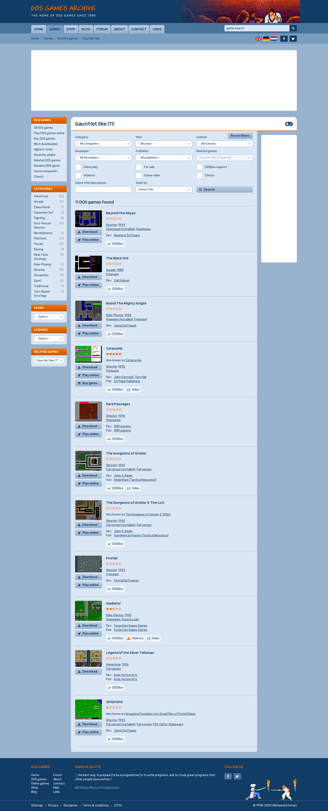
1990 (121, 366)
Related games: (207, 151)
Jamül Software (125, 325)
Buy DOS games (44, 138)
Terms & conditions (96, 805)
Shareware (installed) (120, 229)
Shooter (111, 225)
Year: (139, 137)
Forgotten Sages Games (130, 626)
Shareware (143, 229)
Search (209, 189)
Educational (49, 207)
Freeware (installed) (119, 319)
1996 (127, 315)
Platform (49, 239)
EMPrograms (122, 426)
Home (38, 29)
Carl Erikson (121, 280)
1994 (121, 225)
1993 (121, 465)
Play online (90, 240)
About (119, 29)
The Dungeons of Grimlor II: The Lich (135, 502)
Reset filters (240, 136)
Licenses (41, 330)
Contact (138, 29)
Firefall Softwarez (126, 580)
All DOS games (43, 128)
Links (157, 29)
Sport (49, 281)
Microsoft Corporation (104, 787)
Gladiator (113, 603)
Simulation (49, 275)
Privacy (53, 805)
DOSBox (117, 389)
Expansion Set (49, 213)
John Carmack (124, 377)
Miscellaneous (49, 233)
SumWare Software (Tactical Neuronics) (141, 535)
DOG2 (166, 514)
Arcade (111, 270)
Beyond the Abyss (121, 213)
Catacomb (114, 348)
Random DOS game (47, 166)
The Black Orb (117, 258)
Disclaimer (71, 805)
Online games (40, 783)
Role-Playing (114, 315)
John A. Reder (123, 475)
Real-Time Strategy (49, 257)
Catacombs (133, 360)
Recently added (44, 155)
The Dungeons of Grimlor (126, 453)
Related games (68, 38)
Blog (86, 29)
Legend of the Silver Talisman (130, 652)
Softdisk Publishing (127, 381)
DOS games (40, 766)
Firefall (111, 558)
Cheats (39, 176)
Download (89, 232)
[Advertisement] (164, 80)
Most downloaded (46, 144)
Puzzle (49, 244)
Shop (71, 29)
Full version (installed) (120, 469)
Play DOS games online (49, 133)
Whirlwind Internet (284, 805)
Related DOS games (47, 160)
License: (201, 137)
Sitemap (37, 805)
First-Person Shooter (49, 225)
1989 (120, 270)
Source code (130, 619)
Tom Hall (140, 377)
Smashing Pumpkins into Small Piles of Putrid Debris (161, 714)
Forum (102, 29)
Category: (81, 137)
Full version (144, 469)
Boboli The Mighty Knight (126, 303)
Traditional (49, 286)
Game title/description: (91, 183)
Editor (163, 724)
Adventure (113, 664)
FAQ (155, 724)
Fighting (49, 218)
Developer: (82, 151)
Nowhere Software (127, 235)
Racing (49, 249)
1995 (121, 521)
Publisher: (142, 151)
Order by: (142, 183)
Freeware (112, 274)
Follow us (233, 766)
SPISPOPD (114, 702)
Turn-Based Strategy (49, 294)
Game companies (46, 171)
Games (55, 29)
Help (56, 787)
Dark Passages (118, 404)
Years (39, 308)
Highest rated (43, 149)
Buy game (89, 383)
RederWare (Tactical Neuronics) (135, 480)
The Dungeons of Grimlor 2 (143, 514)
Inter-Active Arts (125, 675)
